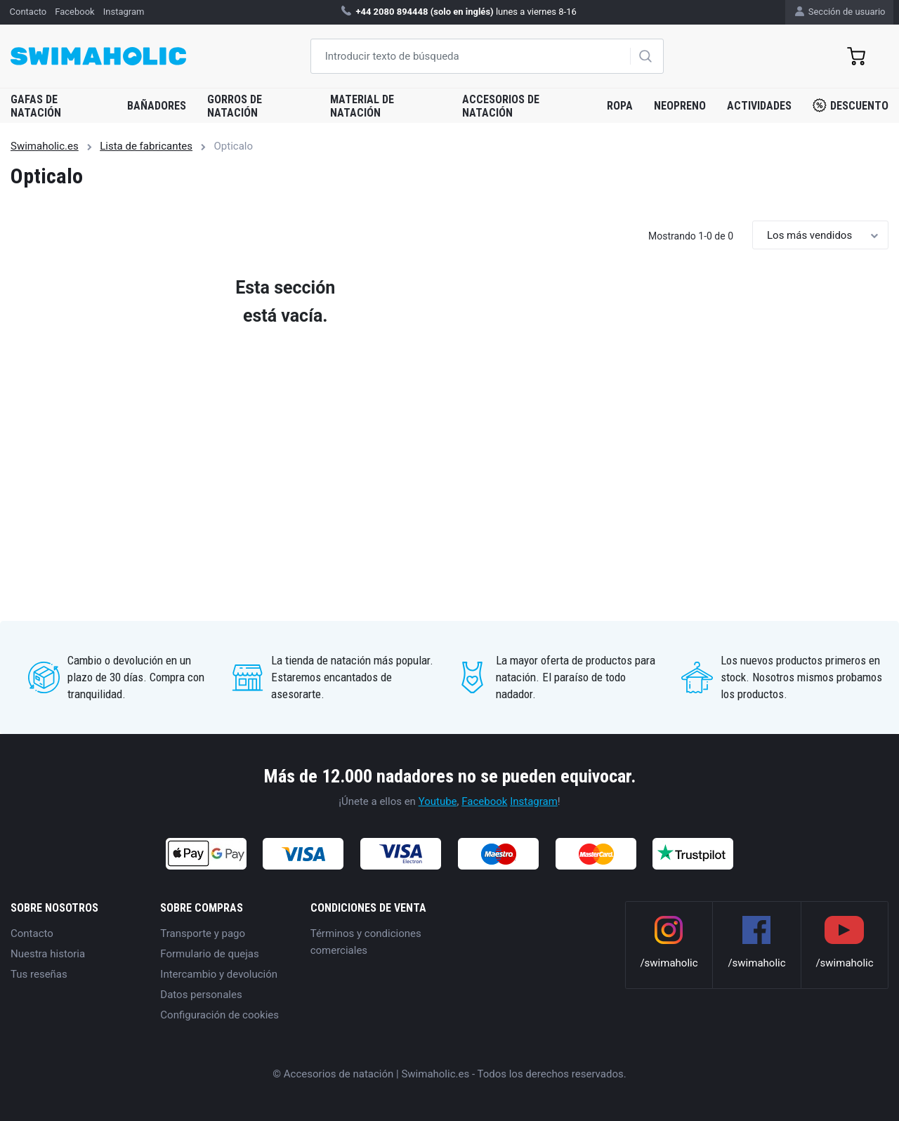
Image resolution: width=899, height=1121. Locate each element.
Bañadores (156, 105)
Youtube (438, 801)
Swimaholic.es (45, 146)
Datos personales (201, 994)
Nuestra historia (48, 954)
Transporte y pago (202, 933)
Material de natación (362, 106)
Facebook (484, 801)
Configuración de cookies (219, 1015)
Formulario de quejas (209, 954)
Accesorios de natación (500, 106)
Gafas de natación (36, 106)
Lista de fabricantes (146, 146)
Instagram (534, 801)
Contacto (32, 933)
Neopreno (680, 105)
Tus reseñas (39, 974)
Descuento (850, 105)
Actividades (759, 105)
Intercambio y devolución (218, 974)
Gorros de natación (234, 106)
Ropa (620, 105)
